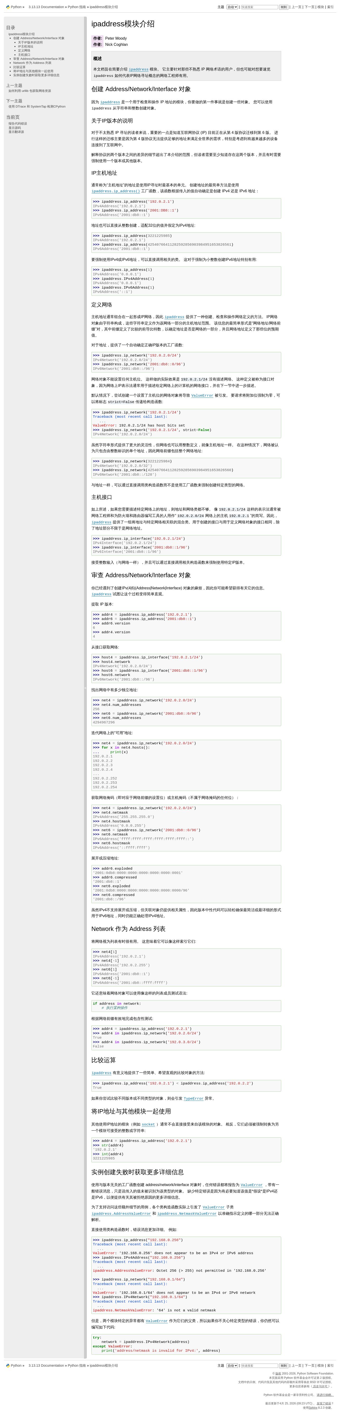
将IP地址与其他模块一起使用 (33, 71)
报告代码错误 (18, 123)
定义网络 (24, 50)
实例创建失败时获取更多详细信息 (36, 75)
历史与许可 (320, 1386)
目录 (10, 27)
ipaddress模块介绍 (104, 7)
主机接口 (24, 54)
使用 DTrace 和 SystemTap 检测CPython (37, 106)
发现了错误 (324, 1403)
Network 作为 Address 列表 (32, 63)
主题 (228, 7)
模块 (320, 7)
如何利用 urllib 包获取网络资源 (30, 91)
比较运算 (19, 67)
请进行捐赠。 (325, 1395)
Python (16, 7)
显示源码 (15, 128)
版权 (278, 1373)
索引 (330, 7)
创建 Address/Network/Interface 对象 (39, 38)
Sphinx (313, 1407)
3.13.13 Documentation (46, 7)
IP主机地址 (25, 46)
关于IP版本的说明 (30, 42)
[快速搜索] (259, 7)
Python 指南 (77, 7)
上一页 (297, 7)
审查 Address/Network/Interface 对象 (39, 59)
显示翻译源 (16, 132)
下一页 (310, 7)
